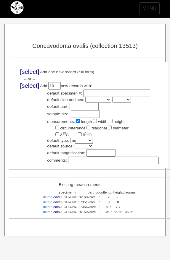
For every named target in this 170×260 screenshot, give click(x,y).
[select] (29, 72)
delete (47, 197)
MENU (151, 10)
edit (56, 197)
